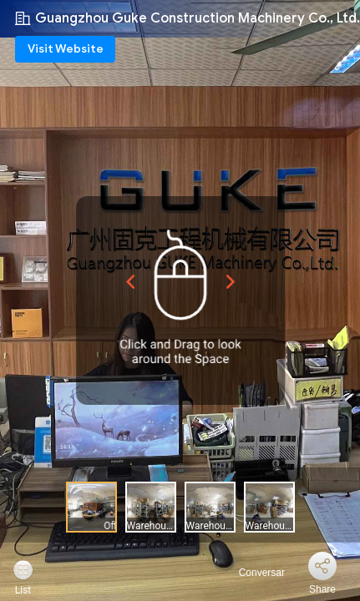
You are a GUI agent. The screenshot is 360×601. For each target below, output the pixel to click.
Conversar (252, 572)
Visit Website (66, 49)
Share (322, 589)
